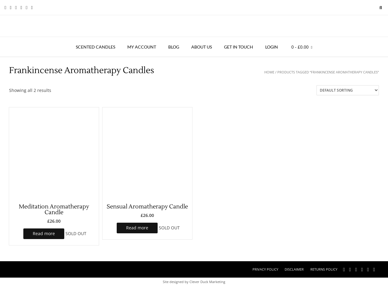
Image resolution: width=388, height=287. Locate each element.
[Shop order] (347, 90)
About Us (201, 46)
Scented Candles (95, 46)
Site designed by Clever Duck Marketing (194, 281)
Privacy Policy (265, 269)
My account (141, 46)
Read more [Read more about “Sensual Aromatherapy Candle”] (137, 228)
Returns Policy (323, 269)
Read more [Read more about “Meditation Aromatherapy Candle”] (44, 233)
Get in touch (238, 46)
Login (271, 46)
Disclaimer (294, 269)
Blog (173, 46)
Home (269, 72)
